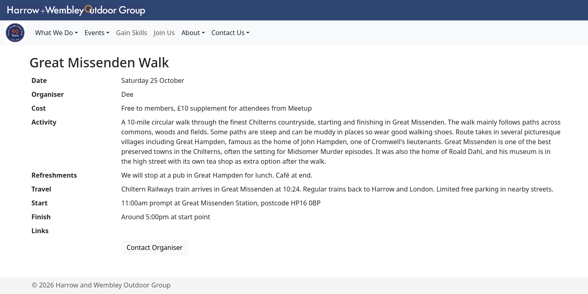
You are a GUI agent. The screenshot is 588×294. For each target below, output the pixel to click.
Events (95, 32)
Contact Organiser (155, 247)
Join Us (164, 32)
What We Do (54, 32)
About (190, 32)
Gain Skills (131, 32)
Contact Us (228, 32)
